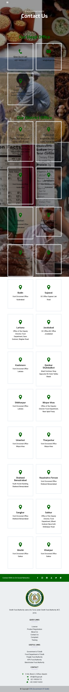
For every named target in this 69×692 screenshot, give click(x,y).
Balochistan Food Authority (34, 662)
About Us (34, 632)
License (34, 627)
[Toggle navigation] (7, 2)
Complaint (34, 637)
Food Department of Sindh (34, 654)
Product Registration (34, 629)
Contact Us (35, 635)
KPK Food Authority (34, 660)
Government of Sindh (34, 652)
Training (34, 640)
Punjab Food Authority (34, 657)
